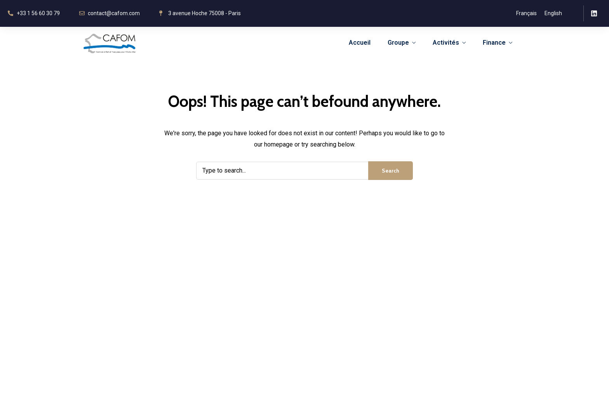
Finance (494, 42)
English (553, 13)
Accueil (360, 42)
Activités (446, 42)
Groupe (398, 42)
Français (526, 13)
